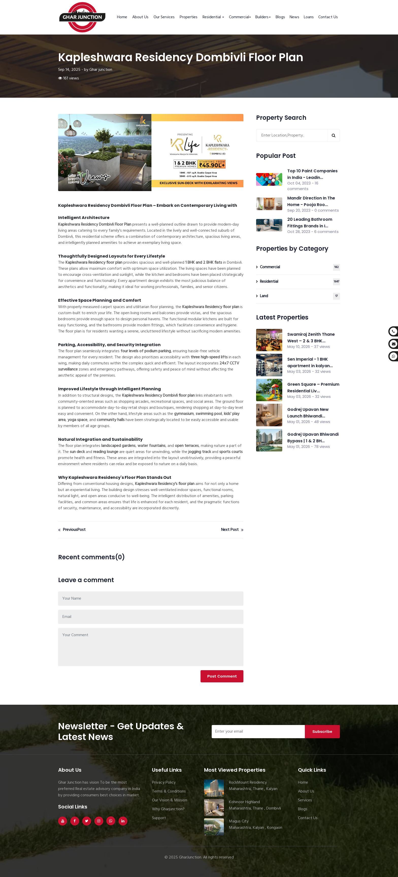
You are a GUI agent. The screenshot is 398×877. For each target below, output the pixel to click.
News (294, 17)
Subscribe (322, 731)
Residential (300, 281)
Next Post (232, 530)
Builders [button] (262, 17)
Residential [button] (212, 17)
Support (159, 818)
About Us (140, 17)
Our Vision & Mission (169, 800)
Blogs (280, 17)
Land (300, 296)
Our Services (164, 17)
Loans (309, 17)
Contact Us (328, 17)
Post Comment (222, 676)
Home (122, 17)
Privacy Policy (164, 782)
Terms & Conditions (169, 791)
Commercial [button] (239, 17)
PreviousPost (72, 530)
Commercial (300, 267)
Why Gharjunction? (168, 809)
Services (305, 800)
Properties (188, 17)
